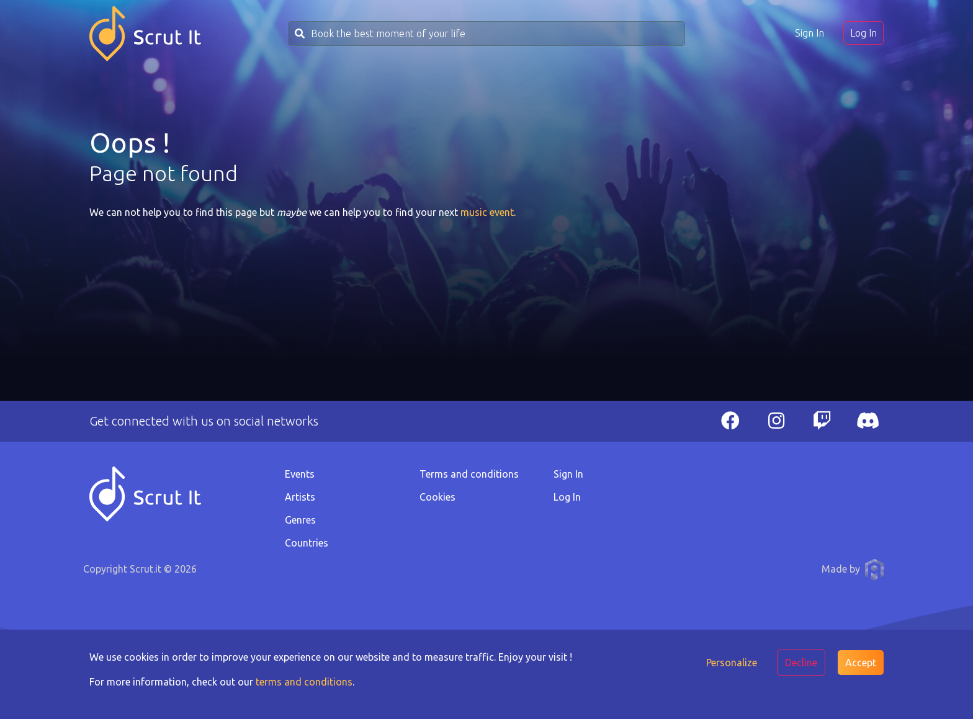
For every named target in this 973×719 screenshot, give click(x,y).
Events (300, 474)
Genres (300, 519)
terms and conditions (304, 681)
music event (487, 212)
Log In (863, 32)
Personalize (731, 662)
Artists (300, 496)
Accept (860, 662)
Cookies (437, 496)
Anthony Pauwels (874, 569)
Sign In (809, 32)
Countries (306, 542)
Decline (801, 662)
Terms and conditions (469, 474)
